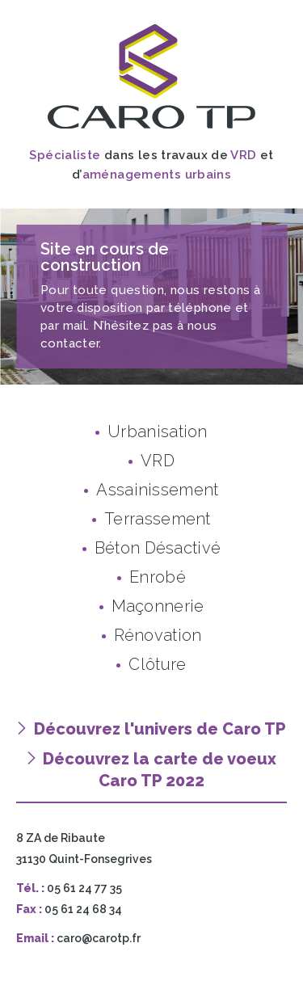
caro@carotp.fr (99, 938)
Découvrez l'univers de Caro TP (151, 729)
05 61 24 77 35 (84, 888)
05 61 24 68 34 (83, 909)
